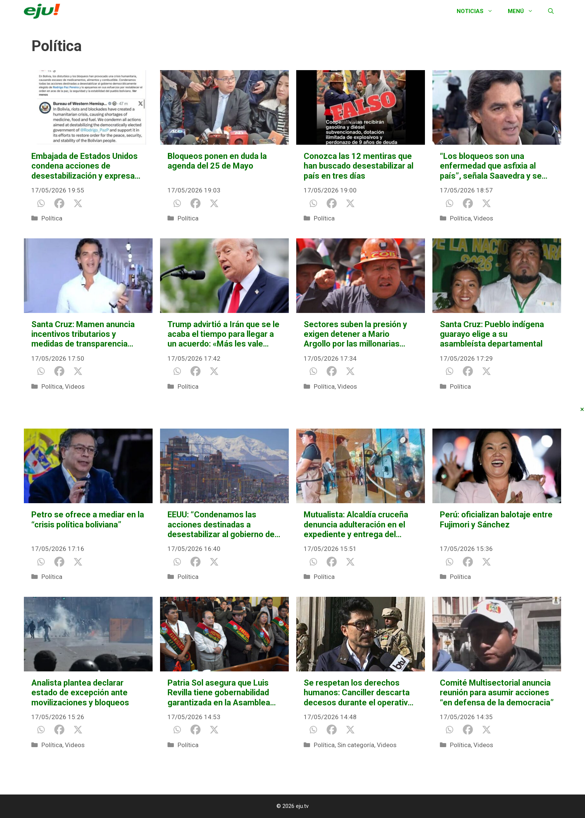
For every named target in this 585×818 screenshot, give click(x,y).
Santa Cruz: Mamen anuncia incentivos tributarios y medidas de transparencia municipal (83, 334)
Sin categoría (355, 745)
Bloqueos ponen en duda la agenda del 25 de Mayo (217, 160)
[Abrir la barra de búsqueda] (551, 11)
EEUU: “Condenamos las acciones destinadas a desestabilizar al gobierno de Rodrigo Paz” (221, 524)
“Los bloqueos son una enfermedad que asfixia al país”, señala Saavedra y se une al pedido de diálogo (491, 166)
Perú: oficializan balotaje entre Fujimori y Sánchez (496, 519)
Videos (483, 218)
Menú (524, 11)
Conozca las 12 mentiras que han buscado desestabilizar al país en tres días (358, 166)
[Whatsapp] (40, 203)
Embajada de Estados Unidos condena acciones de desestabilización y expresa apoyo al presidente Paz (84, 166)
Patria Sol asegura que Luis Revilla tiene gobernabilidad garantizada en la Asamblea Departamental (219, 693)
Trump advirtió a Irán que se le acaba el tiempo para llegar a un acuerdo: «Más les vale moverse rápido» (223, 334)
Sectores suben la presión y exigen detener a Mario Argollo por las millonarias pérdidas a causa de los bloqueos (355, 334)
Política (51, 218)
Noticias (478, 11)
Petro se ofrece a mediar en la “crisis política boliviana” (87, 519)
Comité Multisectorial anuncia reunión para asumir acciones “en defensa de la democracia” (497, 692)
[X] (78, 203)
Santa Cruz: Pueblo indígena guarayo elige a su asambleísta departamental (492, 334)
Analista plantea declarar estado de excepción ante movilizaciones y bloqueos (80, 692)
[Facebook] (59, 203)
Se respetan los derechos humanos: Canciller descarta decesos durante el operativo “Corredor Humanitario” (358, 693)
